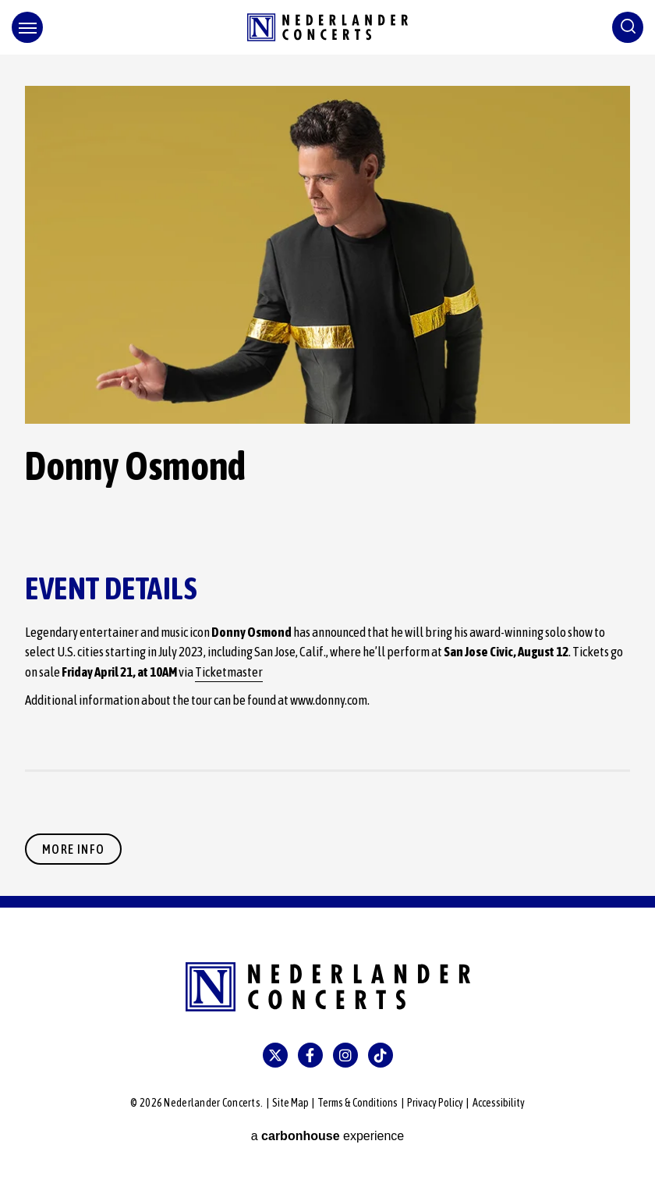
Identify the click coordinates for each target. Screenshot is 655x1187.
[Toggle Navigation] (27, 27)
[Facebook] (310, 1055)
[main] (327, 475)
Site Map (290, 1102)
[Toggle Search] (627, 27)
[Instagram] (345, 1055)
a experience (328, 1136)
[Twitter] (275, 1055)
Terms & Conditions (357, 1102)
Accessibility (499, 1102)
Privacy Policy (435, 1102)
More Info (73, 849)
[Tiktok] (380, 1055)
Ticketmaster (229, 672)
